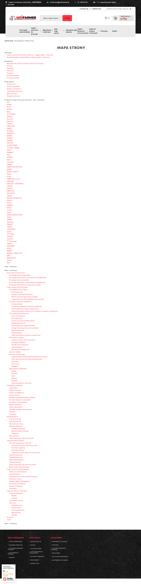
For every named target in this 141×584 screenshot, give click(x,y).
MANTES (10, 188)
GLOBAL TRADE (12, 145)
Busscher (10, 121)
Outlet (114, 31)
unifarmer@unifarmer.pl (59, 2)
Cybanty (14, 515)
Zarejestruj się (36, 541)
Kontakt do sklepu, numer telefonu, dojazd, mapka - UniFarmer (28, 57)
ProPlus (9, 210)
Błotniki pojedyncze (18, 428)
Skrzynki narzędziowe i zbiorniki (20, 443)
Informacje (8, 53)
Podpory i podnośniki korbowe (22, 294)
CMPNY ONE (11, 126)
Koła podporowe (17, 292)
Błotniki (14, 495)
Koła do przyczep (15, 419)
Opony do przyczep (16, 424)
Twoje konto (11, 84)
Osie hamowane (17, 318)
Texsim (9, 231)
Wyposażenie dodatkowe (18, 368)
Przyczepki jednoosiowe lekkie (20, 275)
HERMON (10, 152)
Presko (9, 207)
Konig (9, 176)
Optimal (9, 195)
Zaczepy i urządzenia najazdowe (20, 301)
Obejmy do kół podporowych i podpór (24, 296)
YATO (8, 262)
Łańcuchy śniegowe (16, 486)
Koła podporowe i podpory (18, 289)
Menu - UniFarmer (11, 270)
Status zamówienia (15, 541)
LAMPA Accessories (13, 179)
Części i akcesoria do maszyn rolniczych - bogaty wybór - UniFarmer (30, 55)
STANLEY (10, 224)
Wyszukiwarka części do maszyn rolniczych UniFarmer (25, 63)
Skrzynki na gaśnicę (18, 447)
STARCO (9, 227)
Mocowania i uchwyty (16, 337)
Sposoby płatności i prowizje (58, 549)
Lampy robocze (14, 395)
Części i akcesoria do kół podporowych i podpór (27, 299)
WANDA (9, 250)
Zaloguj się (84, 9)
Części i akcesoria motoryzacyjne (82, 31)
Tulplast (9, 243)
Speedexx (10, 222)
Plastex (9, 200)
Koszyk (33, 545)
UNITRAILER (11, 246)
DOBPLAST (10, 133)
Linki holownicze (15, 474)
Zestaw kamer (16, 507)
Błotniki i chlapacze (15, 426)
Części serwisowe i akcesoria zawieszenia (25, 335)
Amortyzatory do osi (18, 323)
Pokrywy (14, 380)
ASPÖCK (9, 109)
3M (8, 102)
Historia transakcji (37, 556)
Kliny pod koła (14, 435)
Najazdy (14, 378)
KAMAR (9, 164)
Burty (13, 376)
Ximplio (9, 260)
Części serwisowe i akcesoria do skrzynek (25, 452)
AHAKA (9, 104)
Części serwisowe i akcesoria (21, 383)
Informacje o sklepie (59, 541)
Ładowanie (13, 488)
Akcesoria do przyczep (17, 354)
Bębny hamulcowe (17, 330)
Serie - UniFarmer (11, 267)
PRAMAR (10, 205)
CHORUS (10, 123)
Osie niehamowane (18, 316)
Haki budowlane (16, 347)
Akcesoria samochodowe (17, 471)
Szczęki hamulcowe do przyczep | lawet (24, 328)
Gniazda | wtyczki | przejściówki (20, 400)
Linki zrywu (15, 364)
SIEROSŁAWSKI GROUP (15, 215)
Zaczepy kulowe (17, 304)
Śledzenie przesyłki (15, 545)
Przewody (12, 414)
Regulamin (56, 553)
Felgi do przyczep (15, 421)
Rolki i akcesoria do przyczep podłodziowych (26, 359)
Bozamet (10, 119)
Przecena (10, 73)
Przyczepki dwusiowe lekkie (19, 280)
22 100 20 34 (82, 2)
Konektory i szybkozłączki (18, 402)
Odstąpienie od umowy (60, 560)
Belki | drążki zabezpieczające (19, 467)
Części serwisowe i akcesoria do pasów (22, 464)
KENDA (9, 169)
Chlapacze (14, 433)
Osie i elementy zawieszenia (19, 313)
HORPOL (10, 157)
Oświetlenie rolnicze (16, 500)
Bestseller (10, 68)
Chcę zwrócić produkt (13, 553)
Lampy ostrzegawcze (16, 392)
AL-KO (9, 107)
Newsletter (35, 563)
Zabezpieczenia (16, 505)
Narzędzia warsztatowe (17, 483)
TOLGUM (10, 236)
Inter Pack (10, 162)
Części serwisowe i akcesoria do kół (21, 438)
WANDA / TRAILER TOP (14, 253)
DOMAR (9, 135)
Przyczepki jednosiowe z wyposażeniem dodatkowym (28, 277)
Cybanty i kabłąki (15, 352)
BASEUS (9, 116)
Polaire (9, 203)
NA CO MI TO (11, 193)
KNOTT (9, 174)
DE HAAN (10, 131)
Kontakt (11, 4)
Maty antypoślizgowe (16, 459)
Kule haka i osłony (15, 479)
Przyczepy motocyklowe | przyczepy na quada (25, 284)
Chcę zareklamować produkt (15, 549)
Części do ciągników (16, 493)
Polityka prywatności (60, 556)
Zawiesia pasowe (15, 462)
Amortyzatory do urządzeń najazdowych (25, 308)
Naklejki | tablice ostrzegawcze (19, 481)
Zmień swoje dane (13, 86)
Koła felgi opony (56, 31)
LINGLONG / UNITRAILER (15, 183)
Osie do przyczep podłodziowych (23, 320)
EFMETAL (10, 140)
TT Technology (12, 241)
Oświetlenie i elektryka (47, 31)
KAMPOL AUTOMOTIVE (14, 167)
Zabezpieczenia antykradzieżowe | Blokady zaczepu (29, 356)
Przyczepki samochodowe (24, 31)
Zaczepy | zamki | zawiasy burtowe (23, 340)
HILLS (8, 155)
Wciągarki (14, 366)
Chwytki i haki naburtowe (20, 344)
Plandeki (14, 373)
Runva (9, 212)
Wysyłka (55, 545)
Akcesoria (12, 503)
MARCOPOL (11, 191)
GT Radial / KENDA (13, 147)
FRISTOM (10, 143)
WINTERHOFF (11, 258)
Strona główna (19, 41)
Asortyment (9, 61)
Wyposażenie (16, 512)
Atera (8, 111)
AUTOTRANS (11, 114)
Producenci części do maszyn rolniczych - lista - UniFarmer (24, 100)
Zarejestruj (96, 9)
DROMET (10, 138)
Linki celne (15, 361)
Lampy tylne (13, 388)
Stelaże (13, 371)
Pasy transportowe (15, 455)
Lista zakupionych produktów (36, 552)
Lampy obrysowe (15, 390)
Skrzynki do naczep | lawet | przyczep (24, 445)
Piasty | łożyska (16, 332)
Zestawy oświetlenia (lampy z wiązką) (22, 397)
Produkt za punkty (13, 78)
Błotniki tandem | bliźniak (19, 431)
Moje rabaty (35, 560)
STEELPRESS (11, 229)
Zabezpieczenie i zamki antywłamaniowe (23, 476)
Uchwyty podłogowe (18, 342)
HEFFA (9, 150)
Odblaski (12, 412)
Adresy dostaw (12, 93)
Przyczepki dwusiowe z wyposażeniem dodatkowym (27, 282)
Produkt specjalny (13, 75)
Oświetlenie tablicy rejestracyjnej (20, 409)
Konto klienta (9, 82)
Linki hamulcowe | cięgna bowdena (23, 325)
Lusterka (14, 498)
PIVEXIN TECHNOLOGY (14, 198)
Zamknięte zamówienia (15, 91)
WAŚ (8, 255)
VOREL (9, 248)
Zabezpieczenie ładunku (71, 31)
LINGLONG (10, 181)
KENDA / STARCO (12, 171)
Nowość (9, 66)
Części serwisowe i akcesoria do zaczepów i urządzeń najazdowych (34, 311)
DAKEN (9, 128)
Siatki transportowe (16, 457)
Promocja (104, 31)
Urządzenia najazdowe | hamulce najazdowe (26, 306)
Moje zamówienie (16, 538)
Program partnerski (13, 96)
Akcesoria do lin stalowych (20, 349)
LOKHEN (9, 186)
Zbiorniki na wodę (17, 450)
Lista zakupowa (36, 548)
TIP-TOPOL (10, 234)
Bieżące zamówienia (14, 89)
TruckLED (10, 239)
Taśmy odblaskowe (15, 407)
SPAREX (9, 219)
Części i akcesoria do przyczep (34, 31)
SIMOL (9, 217)
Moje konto (35, 538)
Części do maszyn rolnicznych (93, 31)
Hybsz (9, 159)
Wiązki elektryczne (15, 404)
